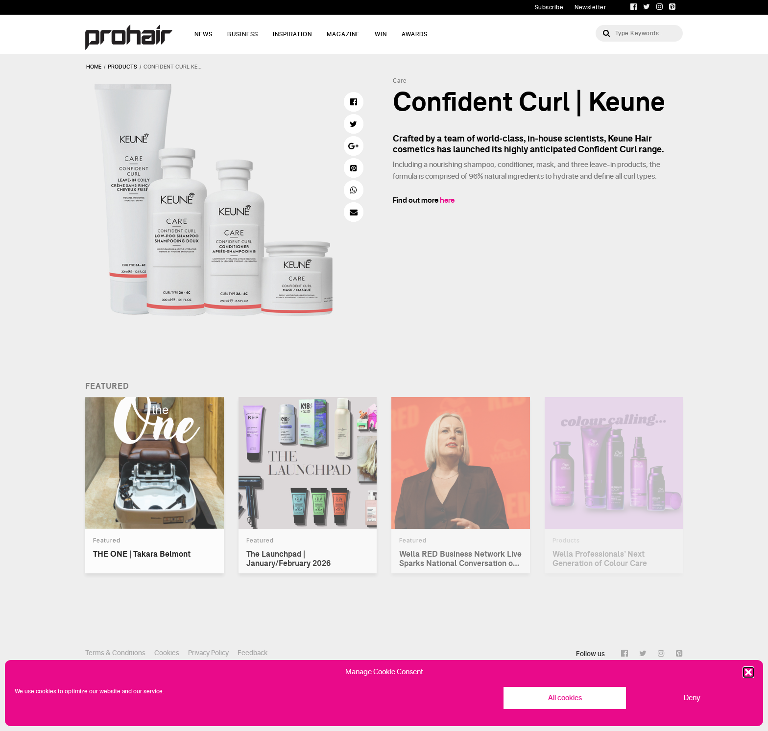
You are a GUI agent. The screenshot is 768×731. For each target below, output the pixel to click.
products (122, 67)
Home (93, 67)
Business (242, 34)
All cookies (565, 698)
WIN (381, 34)
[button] (748, 672)
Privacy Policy (208, 653)
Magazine (343, 34)
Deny (692, 698)
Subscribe (549, 7)
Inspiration (292, 34)
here (447, 200)
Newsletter (590, 7)
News (203, 34)
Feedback (252, 653)
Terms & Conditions (115, 653)
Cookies (166, 653)
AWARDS (415, 34)
